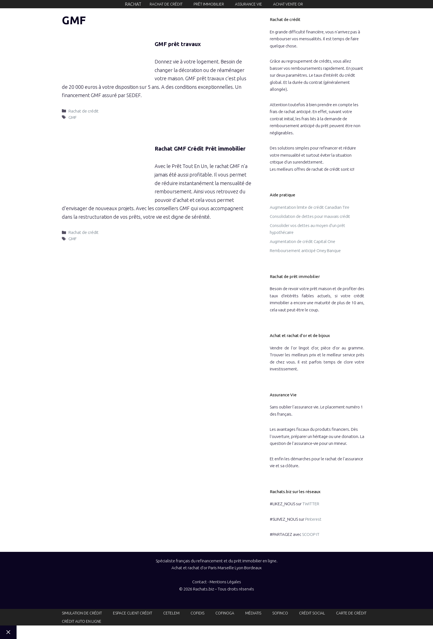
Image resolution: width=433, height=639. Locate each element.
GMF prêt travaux (178, 44)
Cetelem (171, 613)
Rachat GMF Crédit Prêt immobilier (200, 148)
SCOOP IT (311, 534)
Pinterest (313, 519)
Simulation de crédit (82, 613)
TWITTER (310, 503)
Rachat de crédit (166, 4)
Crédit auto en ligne (81, 621)
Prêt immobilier (209, 4)
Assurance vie (248, 4)
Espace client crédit (132, 613)
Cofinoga (224, 613)
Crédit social (312, 613)
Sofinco (280, 613)
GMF (72, 117)
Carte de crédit (351, 613)
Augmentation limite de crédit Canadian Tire (309, 207)
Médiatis (253, 613)
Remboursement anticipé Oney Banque (305, 250)
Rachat (133, 4)
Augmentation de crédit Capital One (302, 241)
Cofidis (197, 613)
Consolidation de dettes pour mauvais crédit (310, 216)
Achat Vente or (288, 4)
